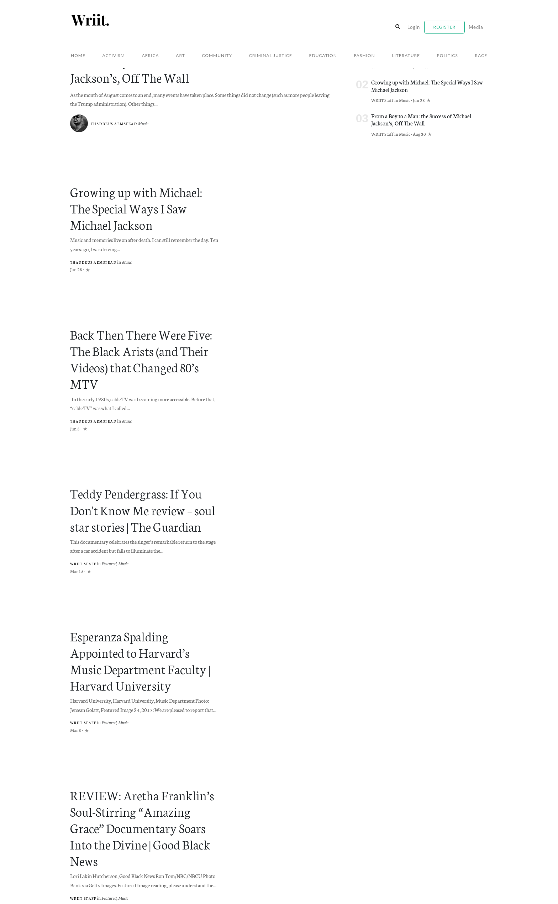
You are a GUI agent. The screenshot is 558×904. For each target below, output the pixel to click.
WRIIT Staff (85, 530)
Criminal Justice (270, 55)
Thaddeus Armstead (115, 122)
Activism (113, 55)
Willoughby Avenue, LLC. (137, 891)
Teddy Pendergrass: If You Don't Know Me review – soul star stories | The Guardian (143, 479)
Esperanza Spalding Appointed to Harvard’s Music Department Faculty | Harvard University (145, 616)
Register (444, 27)
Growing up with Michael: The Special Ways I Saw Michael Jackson (139, 203)
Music (146, 122)
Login (413, 27)
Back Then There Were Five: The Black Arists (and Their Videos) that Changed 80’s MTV (145, 341)
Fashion (364, 55)
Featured (111, 530)
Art (180, 55)
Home (78, 55)
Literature (406, 55)
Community (217, 55)
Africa (150, 55)
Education (323, 55)
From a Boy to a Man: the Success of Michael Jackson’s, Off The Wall (202, 69)
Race (481, 55)
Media (476, 27)
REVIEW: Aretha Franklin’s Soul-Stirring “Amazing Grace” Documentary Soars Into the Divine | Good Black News (140, 762)
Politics (447, 55)
